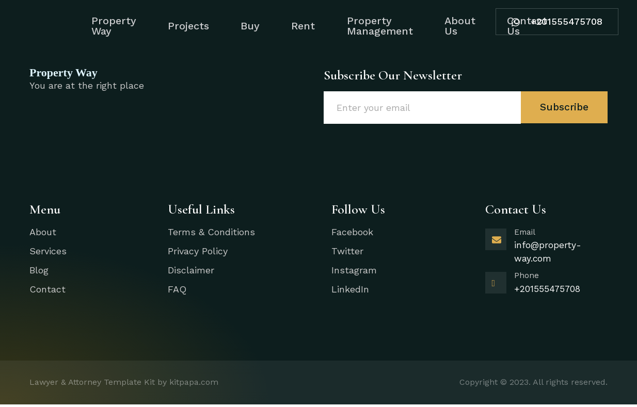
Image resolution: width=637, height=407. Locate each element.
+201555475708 (552, 18)
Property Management (384, 25)
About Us (468, 25)
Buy (244, 26)
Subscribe (563, 107)
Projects (178, 26)
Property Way (99, 25)
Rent (302, 26)
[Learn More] (546, 250)
